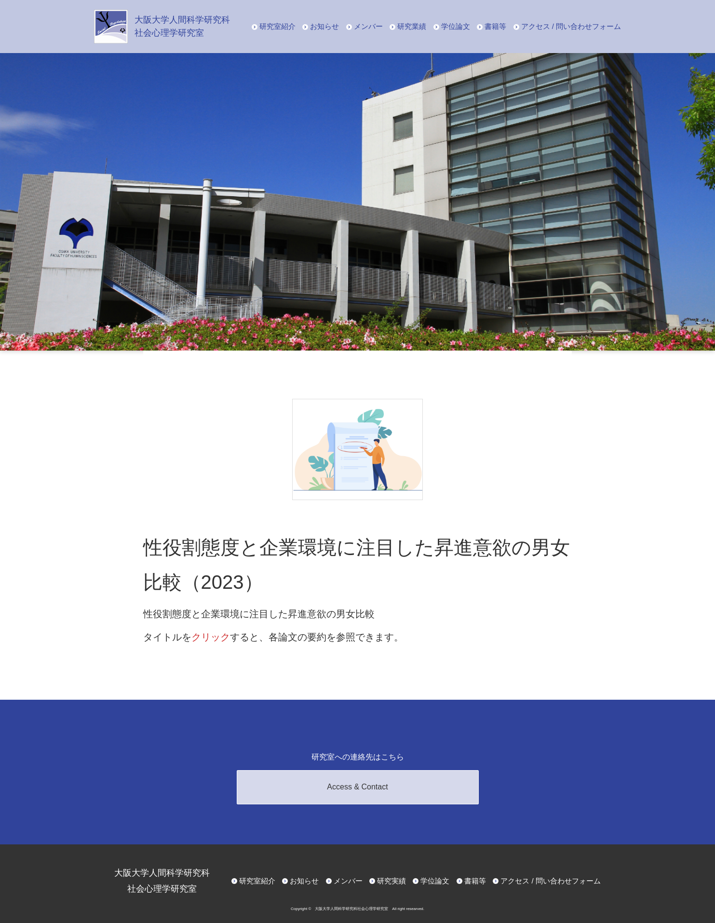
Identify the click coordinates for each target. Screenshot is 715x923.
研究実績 (391, 881)
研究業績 (411, 26)
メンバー (368, 26)
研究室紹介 (277, 26)
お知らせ (324, 26)
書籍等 (495, 26)
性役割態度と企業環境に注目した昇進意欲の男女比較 (259, 614)
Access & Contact (357, 787)
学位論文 (455, 26)
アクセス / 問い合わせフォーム (571, 26)
